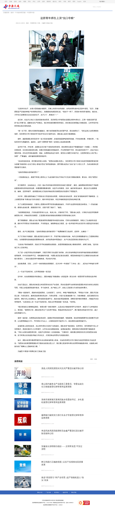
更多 (84, 1)
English (79, 1)
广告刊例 (48, 492)
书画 (64, 1)
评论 (34, 1)
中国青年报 (30, 12)
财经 (60, 1)
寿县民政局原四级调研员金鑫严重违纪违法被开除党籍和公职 (62, 432)
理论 (29, 1)
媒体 (12, 12)
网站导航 (73, 492)
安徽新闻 (6, 12)
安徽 (10, 1)
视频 (24, 1)
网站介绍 (40, 492)
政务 (20, 1)
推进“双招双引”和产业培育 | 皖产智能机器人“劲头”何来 (62, 478)
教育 (69, 1)
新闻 (15, 1)
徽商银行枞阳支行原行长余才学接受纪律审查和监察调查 (62, 416)
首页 (6, 1)
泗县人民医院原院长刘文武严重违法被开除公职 (62, 368)
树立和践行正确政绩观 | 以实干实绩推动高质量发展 (62, 463)
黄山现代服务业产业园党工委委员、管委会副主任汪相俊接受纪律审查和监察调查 (62, 385)
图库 (74, 1)
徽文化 (55, 1)
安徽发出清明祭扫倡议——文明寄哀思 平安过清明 (61, 447)
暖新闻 (49, 1)
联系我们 (57, 492)
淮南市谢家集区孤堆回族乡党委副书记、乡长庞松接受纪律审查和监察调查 (62, 400)
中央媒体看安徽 (20, 12)
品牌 (43, 1)
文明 (38, 1)
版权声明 (65, 492)
